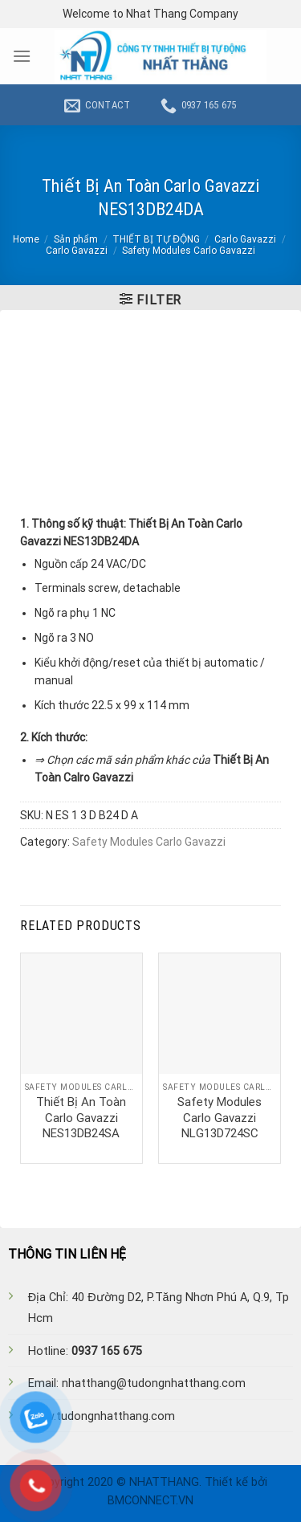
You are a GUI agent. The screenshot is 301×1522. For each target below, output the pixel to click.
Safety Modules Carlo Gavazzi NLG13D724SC (219, 1117)
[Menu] (21, 55)
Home (26, 239)
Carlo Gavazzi (245, 239)
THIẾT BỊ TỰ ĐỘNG (156, 239)
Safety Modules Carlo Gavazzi (188, 250)
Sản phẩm (76, 239)
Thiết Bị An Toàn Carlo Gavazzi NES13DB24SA (81, 1117)
